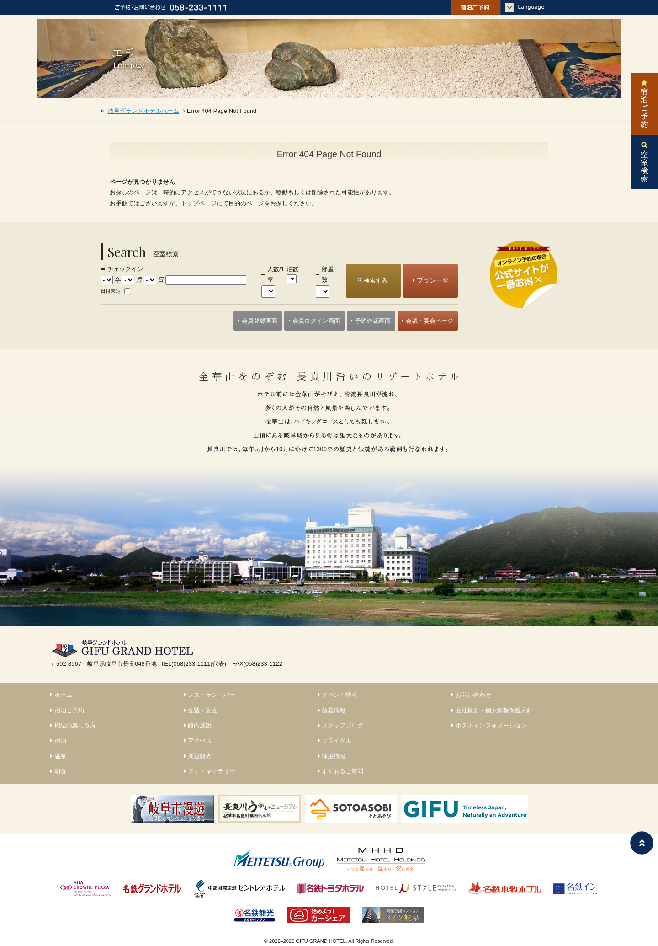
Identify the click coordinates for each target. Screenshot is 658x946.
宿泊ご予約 (67, 710)
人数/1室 (275, 274)
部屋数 (328, 274)
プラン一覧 (433, 280)
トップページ (199, 203)
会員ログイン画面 (316, 320)
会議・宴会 (201, 710)
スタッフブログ (341, 725)
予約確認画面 (373, 320)
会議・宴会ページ (429, 320)
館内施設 (198, 725)
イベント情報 (338, 694)
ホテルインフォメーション (489, 725)
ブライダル (335, 740)
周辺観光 (198, 756)
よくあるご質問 (341, 771)
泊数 (292, 269)
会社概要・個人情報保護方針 (492, 710)
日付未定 (111, 291)
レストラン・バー (210, 694)
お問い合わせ (471, 694)
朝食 (58, 771)
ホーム (61, 694)
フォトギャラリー (210, 771)
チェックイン (125, 269)
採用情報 (332, 756)
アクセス (198, 740)
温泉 (58, 756)
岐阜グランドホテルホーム (143, 110)
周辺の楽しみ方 (73, 725)
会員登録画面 (259, 320)
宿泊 (58, 740)
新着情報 (332, 710)
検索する (375, 280)
